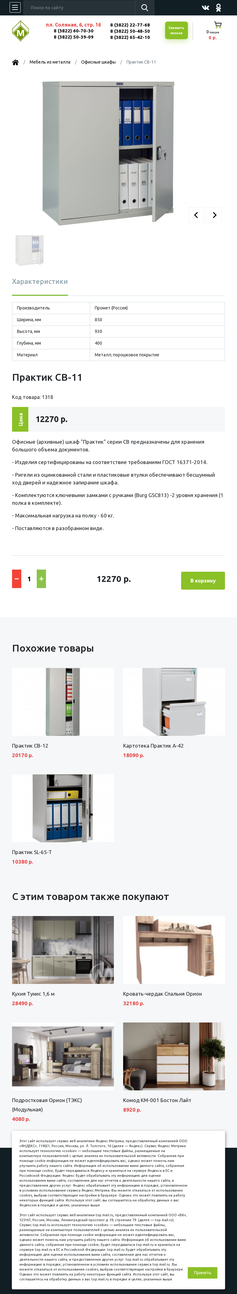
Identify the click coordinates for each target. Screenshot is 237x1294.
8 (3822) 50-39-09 (74, 36)
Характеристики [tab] (40, 281)
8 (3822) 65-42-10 (130, 37)
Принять (202, 1272)
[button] (196, 215)
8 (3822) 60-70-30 (74, 30)
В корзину (203, 577)
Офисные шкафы (98, 62)
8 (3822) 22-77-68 (130, 24)
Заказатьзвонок (175, 31)
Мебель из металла (50, 62)
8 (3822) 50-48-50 (130, 31)
